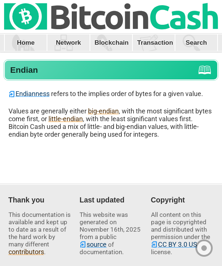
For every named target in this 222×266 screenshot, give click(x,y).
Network (68, 42)
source (97, 244)
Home (26, 42)
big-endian (103, 111)
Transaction (155, 42)
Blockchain (112, 42)
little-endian (65, 119)
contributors (26, 252)
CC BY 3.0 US (177, 244)
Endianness (33, 94)
